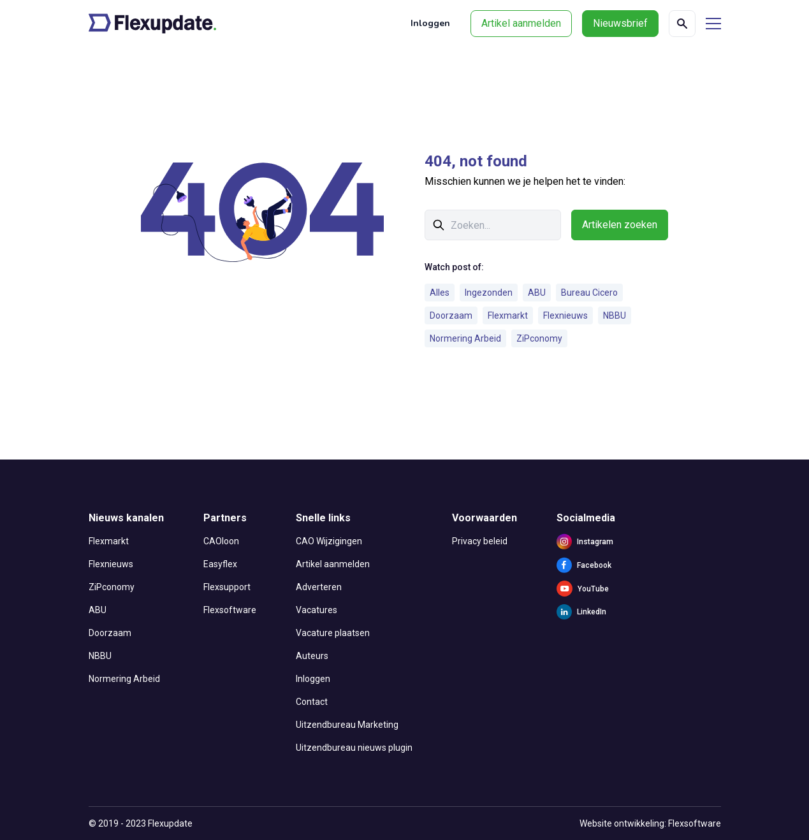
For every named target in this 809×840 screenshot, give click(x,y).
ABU (537, 292)
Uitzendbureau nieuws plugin (354, 747)
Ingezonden (489, 292)
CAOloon (221, 541)
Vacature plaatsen (333, 633)
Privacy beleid (479, 541)
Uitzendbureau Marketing (347, 725)
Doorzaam (451, 315)
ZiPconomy (539, 338)
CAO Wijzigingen (329, 541)
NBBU (614, 315)
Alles (439, 292)
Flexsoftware (229, 610)
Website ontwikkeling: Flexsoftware (650, 823)
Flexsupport (227, 587)
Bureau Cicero (589, 292)
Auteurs (312, 656)
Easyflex (220, 564)
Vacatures (316, 610)
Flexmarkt (508, 315)
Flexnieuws (565, 315)
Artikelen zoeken (619, 225)
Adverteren (319, 587)
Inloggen (430, 23)
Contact (312, 702)
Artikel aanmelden (521, 23)
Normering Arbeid (465, 338)
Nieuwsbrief (620, 23)
